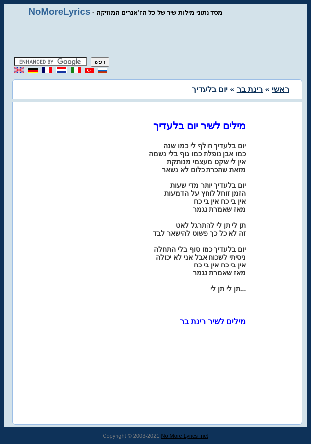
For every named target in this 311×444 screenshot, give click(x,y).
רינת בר (250, 89)
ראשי (280, 89)
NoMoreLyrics (60, 11)
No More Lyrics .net (184, 436)
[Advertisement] (155, 37)
